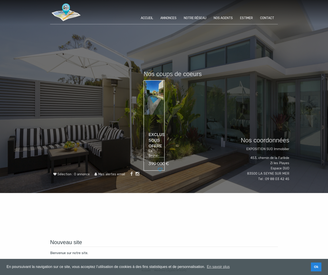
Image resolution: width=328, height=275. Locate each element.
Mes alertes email (109, 174)
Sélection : (73, 174)
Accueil (147, 18)
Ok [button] (316, 267)
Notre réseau (195, 18)
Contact (267, 18)
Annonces (168, 18)
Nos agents (223, 18)
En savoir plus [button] (218, 267)
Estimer (246, 18)
